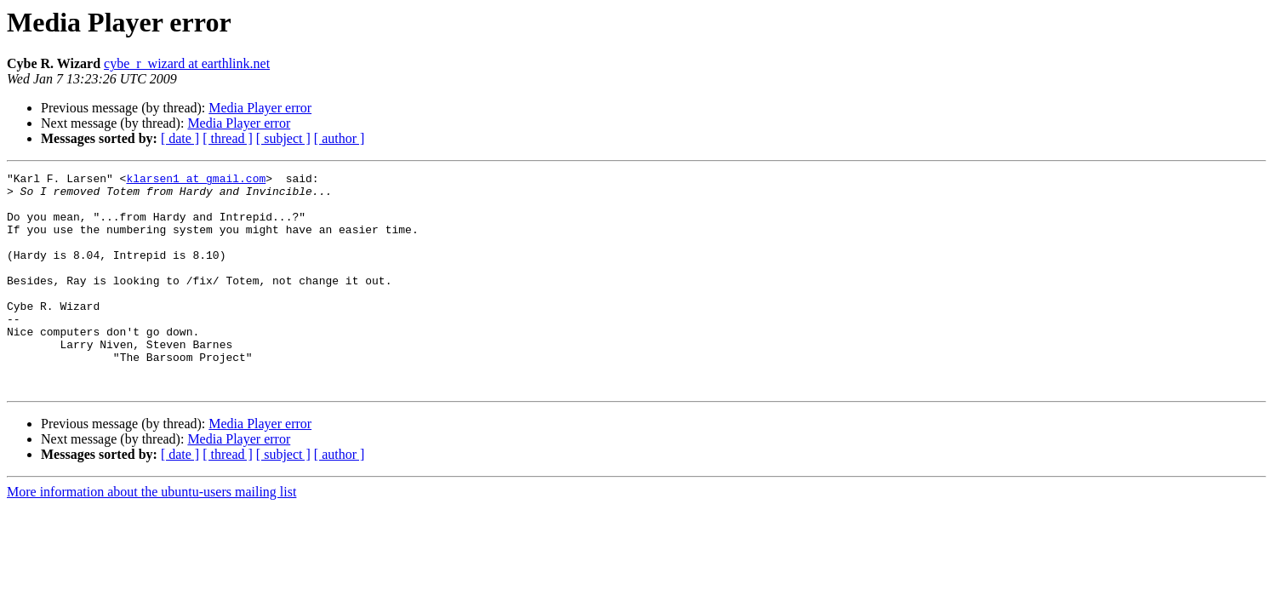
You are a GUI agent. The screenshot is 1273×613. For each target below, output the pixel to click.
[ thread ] (228, 138)
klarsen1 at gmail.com (195, 180)
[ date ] (180, 138)
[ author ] (339, 138)
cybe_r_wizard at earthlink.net (187, 63)
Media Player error (259, 107)
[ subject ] (283, 138)
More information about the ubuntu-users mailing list (151, 535)
